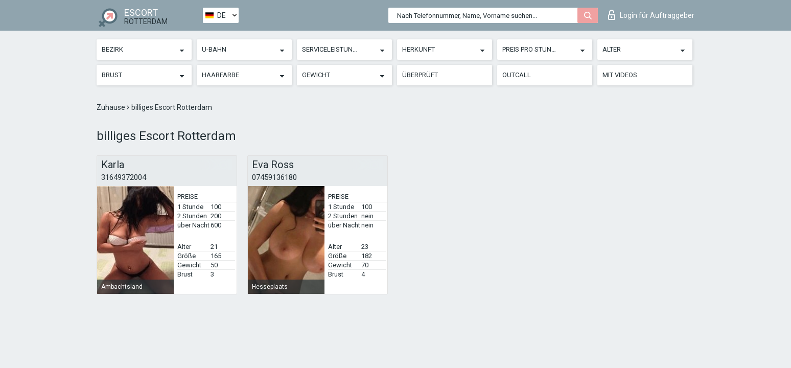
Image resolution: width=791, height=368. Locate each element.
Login (651, 14)
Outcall (516, 75)
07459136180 (274, 177)
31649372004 (123, 177)
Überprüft (420, 75)
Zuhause (112, 107)
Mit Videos (619, 75)
